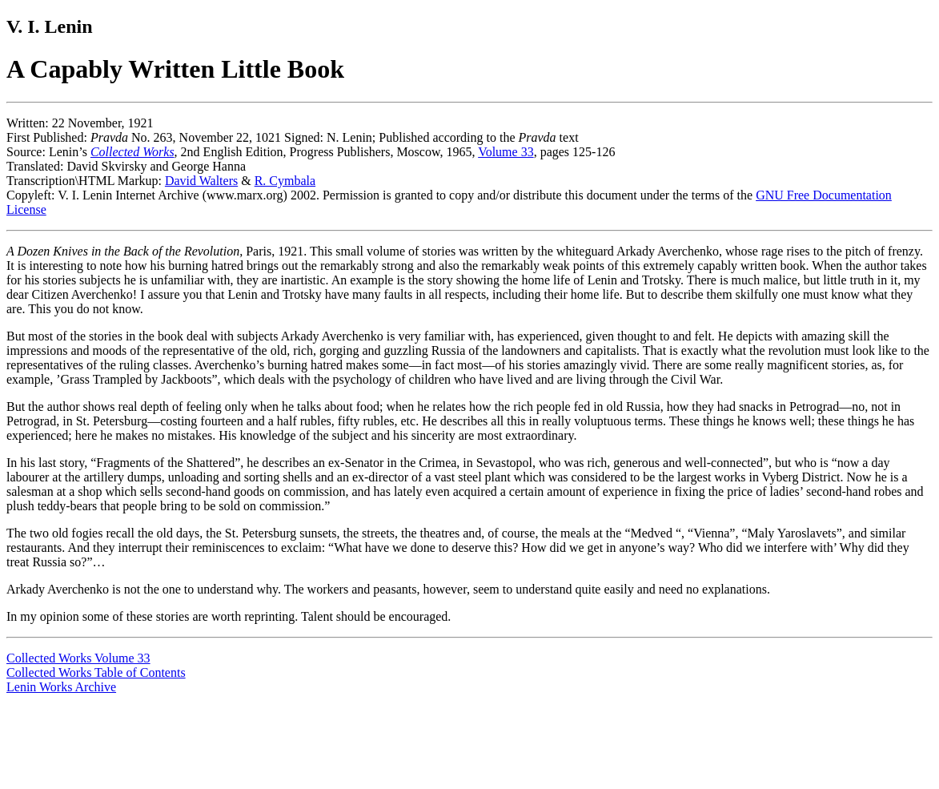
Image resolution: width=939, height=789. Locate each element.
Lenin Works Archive (61, 687)
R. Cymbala (285, 180)
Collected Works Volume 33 (78, 658)
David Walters (201, 180)
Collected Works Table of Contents (96, 672)
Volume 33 (505, 152)
